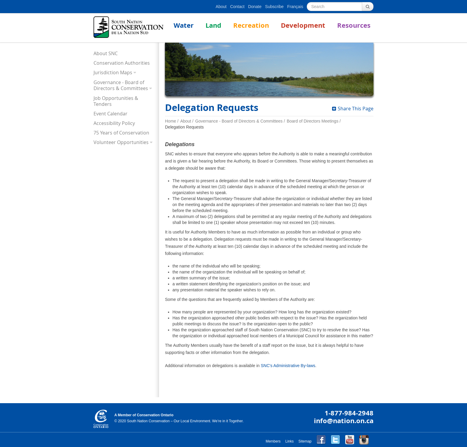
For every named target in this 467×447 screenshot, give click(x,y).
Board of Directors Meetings (313, 121)
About (221, 6)
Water (184, 25)
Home (170, 121)
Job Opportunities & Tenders (116, 101)
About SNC (106, 53)
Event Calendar (110, 114)
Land (213, 25)
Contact (237, 6)
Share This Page (352, 108)
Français (295, 6)
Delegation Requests (184, 127)
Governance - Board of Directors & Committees (121, 85)
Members (273, 441)
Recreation (251, 25)
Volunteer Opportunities (121, 142)
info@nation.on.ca (343, 420)
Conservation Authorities (122, 63)
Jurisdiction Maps (113, 72)
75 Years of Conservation (121, 133)
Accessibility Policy (114, 123)
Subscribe (274, 6)
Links (289, 441)
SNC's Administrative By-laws (288, 365)
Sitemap (305, 441)
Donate (254, 6)
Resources (354, 25)
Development (303, 25)
